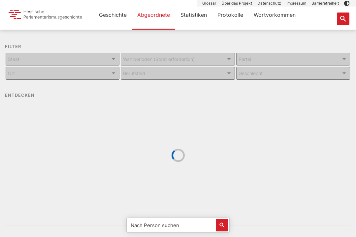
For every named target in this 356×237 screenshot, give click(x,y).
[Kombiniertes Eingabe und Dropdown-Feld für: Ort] (62, 73)
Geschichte (113, 15)
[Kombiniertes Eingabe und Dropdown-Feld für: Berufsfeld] (178, 73)
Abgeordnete (153, 15)
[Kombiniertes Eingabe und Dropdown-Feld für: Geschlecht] (293, 73)
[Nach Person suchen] (178, 225)
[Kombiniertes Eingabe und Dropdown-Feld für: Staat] (62, 59)
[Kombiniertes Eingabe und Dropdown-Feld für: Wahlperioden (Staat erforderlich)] (178, 59)
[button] (346, 3)
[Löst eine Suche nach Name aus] (222, 225)
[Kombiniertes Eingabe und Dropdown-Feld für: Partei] (293, 59)
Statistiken (193, 15)
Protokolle (230, 15)
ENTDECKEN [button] (24, 95)
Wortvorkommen (275, 15)
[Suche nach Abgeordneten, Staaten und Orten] (343, 19)
